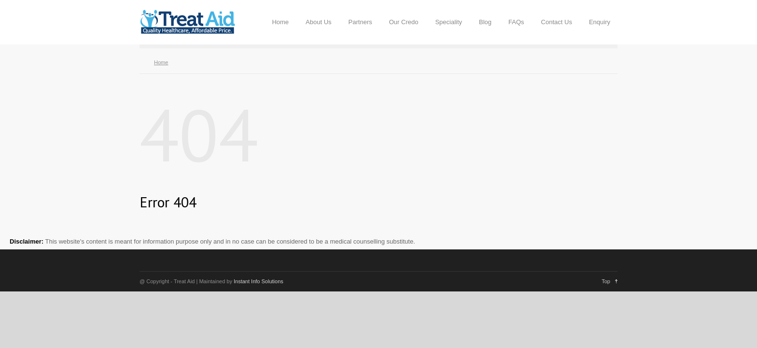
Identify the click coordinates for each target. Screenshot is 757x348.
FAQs (516, 22)
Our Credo (404, 22)
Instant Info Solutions (258, 281)
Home (280, 22)
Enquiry (599, 22)
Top (606, 281)
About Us (318, 22)
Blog (485, 22)
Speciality (448, 22)
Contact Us (556, 22)
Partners (360, 22)
